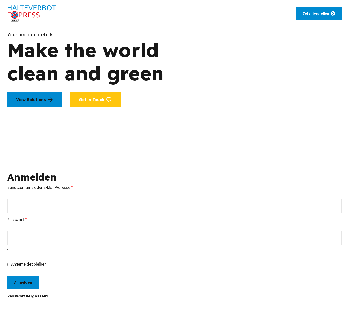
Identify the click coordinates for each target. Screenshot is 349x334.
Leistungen (154, 13)
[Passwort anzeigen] (7, 249)
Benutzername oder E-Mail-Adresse (50, 187)
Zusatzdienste (187, 13)
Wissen (255, 13)
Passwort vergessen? (27, 296)
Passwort (27, 219)
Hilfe (234, 13)
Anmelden (23, 282)
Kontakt (278, 13)
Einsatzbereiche (119, 13)
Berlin (215, 13)
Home (89, 13)
